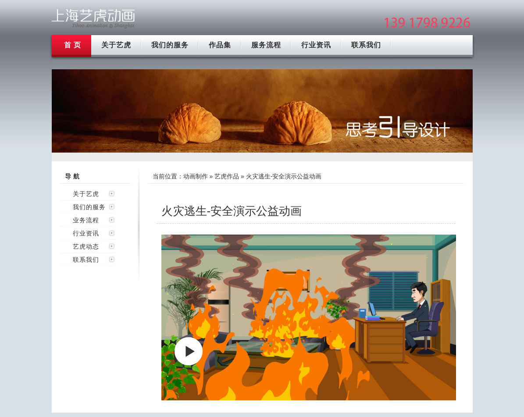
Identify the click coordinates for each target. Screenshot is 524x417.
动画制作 (195, 176)
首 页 (72, 45)
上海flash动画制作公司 (93, 19)
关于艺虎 (116, 45)
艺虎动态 (86, 246)
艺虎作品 (226, 176)
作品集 (220, 45)
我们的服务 (170, 45)
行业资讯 (316, 45)
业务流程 (86, 220)
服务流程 (266, 45)
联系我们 (366, 45)
